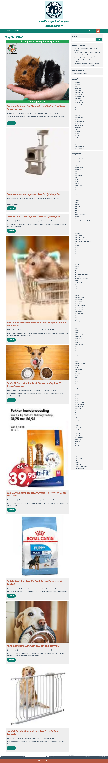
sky (76, 417)
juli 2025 (77, 107)
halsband (77, 284)
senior (77, 412)
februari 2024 (79, 142)
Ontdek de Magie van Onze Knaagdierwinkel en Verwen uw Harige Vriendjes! (87, 53)
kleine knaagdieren (80, 334)
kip (76, 328)
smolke (77, 419)
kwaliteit (77, 351)
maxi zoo (77, 359)
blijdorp (77, 194)
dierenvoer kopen (80, 237)
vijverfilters (78, 445)
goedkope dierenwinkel (81, 274)
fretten (77, 266)
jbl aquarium (78, 320)
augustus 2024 (79, 129)
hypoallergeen (79, 313)
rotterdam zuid (79, 406)
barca (76, 171)
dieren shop (78, 235)
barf (76, 173)
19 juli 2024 (11, 650)
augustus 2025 (79, 105)
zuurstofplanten (79, 468)
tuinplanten (78, 435)
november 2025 (79, 98)
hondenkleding (79, 299)
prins (76, 384)
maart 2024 (78, 140)
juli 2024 (77, 131)
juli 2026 (77, 82)
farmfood (77, 260)
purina (77, 390)
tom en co (78, 427)
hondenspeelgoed (80, 305)
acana (76, 156)
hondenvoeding (79, 307)
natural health (79, 369)
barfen (77, 177)
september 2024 (79, 127)
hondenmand (78, 301)
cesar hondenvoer (80, 214)
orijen (77, 379)
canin (76, 202)
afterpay (77, 161)
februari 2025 (79, 117)
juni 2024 (77, 133)
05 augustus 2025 (13, 198)
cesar (76, 212)
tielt (76, 425)
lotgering (77, 355)
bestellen (77, 187)
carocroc (77, 206)
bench (77, 181)
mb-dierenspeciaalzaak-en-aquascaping (32, 113)
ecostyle (77, 249)
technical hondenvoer (81, 423)
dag (76, 229)
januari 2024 (78, 144)
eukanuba (77, 254)
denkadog (78, 233)
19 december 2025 (13, 113)
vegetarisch (78, 439)
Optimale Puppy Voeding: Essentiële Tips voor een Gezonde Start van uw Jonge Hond (86, 64)
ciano (76, 223)
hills (76, 289)
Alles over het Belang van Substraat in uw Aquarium (86, 60)
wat (76, 456)
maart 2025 (78, 115)
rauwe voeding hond (81, 392)
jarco (76, 315)
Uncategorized (79, 437)
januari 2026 (78, 94)
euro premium (79, 256)
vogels (77, 454)
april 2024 (78, 138)
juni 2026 (77, 84)
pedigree (77, 382)
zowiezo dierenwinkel (81, 466)
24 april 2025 (11, 329)
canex (77, 200)
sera (76, 415)
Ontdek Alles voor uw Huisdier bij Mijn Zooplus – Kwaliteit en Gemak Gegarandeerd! (87, 56)
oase (76, 377)
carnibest (77, 204)
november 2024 (79, 123)
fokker (77, 264)
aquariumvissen (79, 167)
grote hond (78, 282)
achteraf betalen (79, 159)
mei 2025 (77, 111)
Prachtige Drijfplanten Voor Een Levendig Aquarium (85, 49)
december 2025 (79, 96)
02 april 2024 (11, 738)
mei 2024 (77, 136)
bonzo (77, 196)
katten (77, 326)
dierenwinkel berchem (81, 239)
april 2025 (78, 113)
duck (76, 247)
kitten (77, 330)
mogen (77, 365)
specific (77, 421)
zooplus (77, 462)
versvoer (77, 441)
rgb (76, 396)
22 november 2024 (13, 588)
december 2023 (79, 146)
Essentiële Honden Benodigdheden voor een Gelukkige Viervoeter (32, 732)
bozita (77, 198)
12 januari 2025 (12, 500)
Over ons (9, 30)
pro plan (77, 386)
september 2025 (79, 103)
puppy (77, 388)
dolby (76, 243)
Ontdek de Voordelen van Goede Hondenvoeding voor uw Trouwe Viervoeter (34, 384)
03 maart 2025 (12, 390)
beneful (77, 183)
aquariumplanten (79, 165)
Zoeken (74, 36)
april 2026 (78, 88)
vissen (77, 450)
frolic (76, 268)
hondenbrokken (79, 297)
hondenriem (78, 303)
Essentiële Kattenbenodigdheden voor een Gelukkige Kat (33, 194)
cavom (77, 210)
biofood (77, 192)
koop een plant (79, 344)
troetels (77, 429)
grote (76, 280)
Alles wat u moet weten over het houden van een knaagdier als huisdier (36, 324)
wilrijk (76, 460)
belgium (77, 179)
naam (76, 367)
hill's (76, 287)
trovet (77, 431)
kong (76, 340)
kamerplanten (79, 322)
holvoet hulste (79, 291)
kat (76, 324)
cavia (76, 208)
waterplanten (78, 458)
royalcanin (78, 410)
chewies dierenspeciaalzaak (82, 221)
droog (77, 245)
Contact (17, 30)
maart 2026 (78, 90)
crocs (76, 227)
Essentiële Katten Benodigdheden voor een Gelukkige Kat (34, 216)
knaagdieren (78, 338)
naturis (77, 371)
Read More (10, 122)
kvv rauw (77, 348)
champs (77, 218)
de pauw (77, 231)
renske (77, 394)
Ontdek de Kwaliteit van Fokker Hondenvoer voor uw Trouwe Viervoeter (36, 494)
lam (76, 353)
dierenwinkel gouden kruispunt (83, 241)
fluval (76, 262)
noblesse (77, 373)
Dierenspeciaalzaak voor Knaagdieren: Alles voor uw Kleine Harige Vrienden (36, 107)
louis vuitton (78, 357)
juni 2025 (77, 109)
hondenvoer (78, 311)
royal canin (78, 408)
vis (76, 448)
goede (77, 272)
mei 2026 (77, 86)
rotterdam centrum (80, 404)
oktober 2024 (79, 125)
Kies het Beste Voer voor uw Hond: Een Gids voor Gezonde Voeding (34, 582)
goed (76, 270)
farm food (78, 258)
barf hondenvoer (79, 175)
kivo (76, 332)
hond (76, 293)
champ (77, 216)
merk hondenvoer (80, 363)
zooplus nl (78, 464)
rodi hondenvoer (80, 402)
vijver (76, 443)
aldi (76, 163)
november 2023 (79, 148)
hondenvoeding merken (81, 309)
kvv (76, 346)
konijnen (77, 342)
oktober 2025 (79, 100)
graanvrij (77, 276)
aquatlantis (78, 169)
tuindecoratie (78, 433)
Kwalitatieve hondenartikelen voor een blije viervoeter (33, 645)
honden (77, 295)
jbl (76, 317)
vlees (76, 452)
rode (76, 398)
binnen (77, 190)
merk (76, 361)
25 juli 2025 (11, 221)
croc (76, 225)
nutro (76, 375)
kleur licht (78, 336)
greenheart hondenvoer (81, 278)
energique (78, 251)
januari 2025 (78, 119)
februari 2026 (79, 92)
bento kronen (79, 185)
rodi (76, 400)
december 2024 (79, 121)
